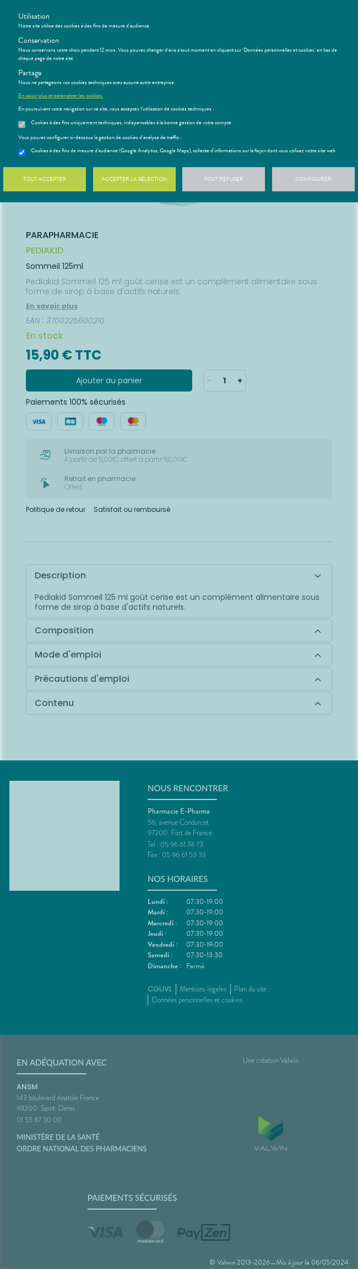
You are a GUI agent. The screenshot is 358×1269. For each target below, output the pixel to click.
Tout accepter (44, 179)
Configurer (313, 179)
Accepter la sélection (134, 179)
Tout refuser (223, 179)
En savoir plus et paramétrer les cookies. (60, 96)
